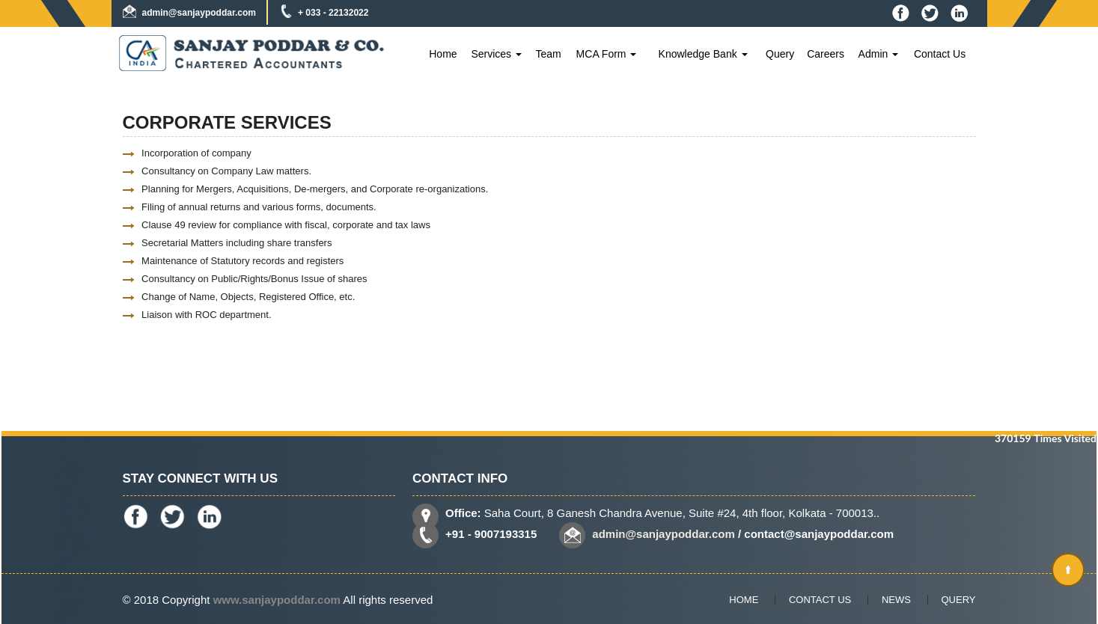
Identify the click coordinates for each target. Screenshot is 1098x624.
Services (496, 54)
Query (780, 54)
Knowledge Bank (703, 54)
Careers (825, 54)
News (896, 599)
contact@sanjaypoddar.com (819, 533)
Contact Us (940, 54)
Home (443, 54)
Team (548, 54)
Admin (878, 54)
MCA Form (606, 54)
